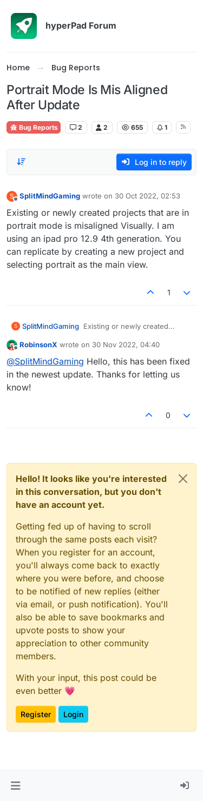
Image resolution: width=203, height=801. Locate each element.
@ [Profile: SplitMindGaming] (45, 361)
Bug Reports (33, 127)
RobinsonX (38, 344)
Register (36, 714)
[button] (15, 786)
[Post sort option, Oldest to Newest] (21, 161)
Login (73, 714)
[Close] (183, 479)
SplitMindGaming (49, 195)
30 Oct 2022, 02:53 (147, 195)
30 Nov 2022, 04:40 (126, 344)
